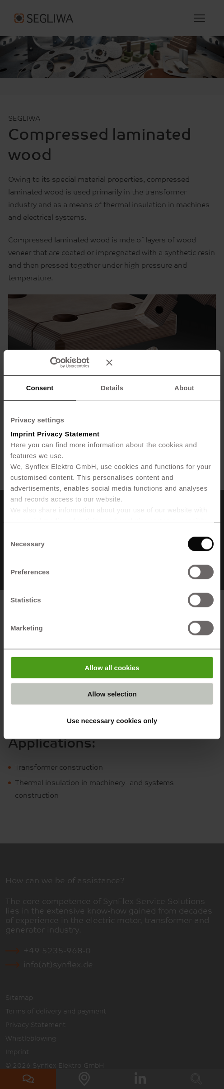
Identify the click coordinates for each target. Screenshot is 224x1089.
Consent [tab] (40, 387)
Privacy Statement (68, 434)
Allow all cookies (112, 667)
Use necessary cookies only (112, 720)
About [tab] (184, 387)
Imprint (22, 434)
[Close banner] (160, 363)
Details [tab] (112, 387)
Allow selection (111, 694)
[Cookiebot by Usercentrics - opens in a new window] (63, 363)
